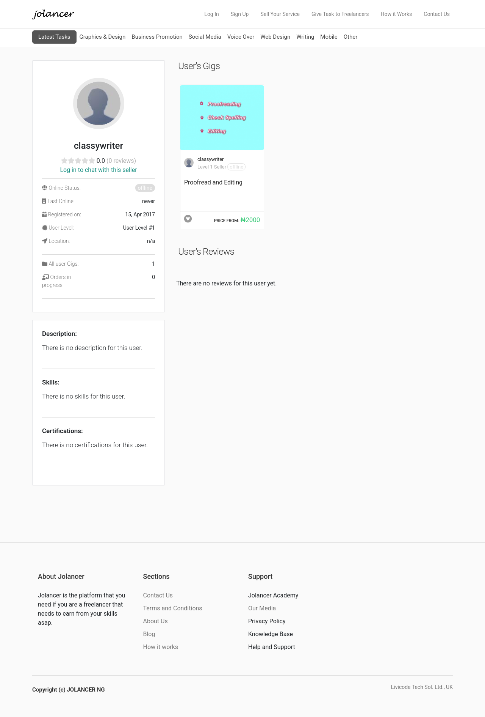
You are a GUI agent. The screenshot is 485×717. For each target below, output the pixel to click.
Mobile (328, 36)
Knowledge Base (270, 634)
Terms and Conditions (172, 608)
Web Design (275, 36)
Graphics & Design (103, 36)
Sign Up (240, 14)
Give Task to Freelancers (340, 14)
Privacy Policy (267, 621)
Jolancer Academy (273, 595)
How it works (160, 647)
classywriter (210, 159)
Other (351, 36)
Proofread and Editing (213, 182)
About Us (155, 621)
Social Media (205, 36)
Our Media (262, 608)
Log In (211, 14)
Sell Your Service (279, 14)
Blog (149, 634)
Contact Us (437, 14)
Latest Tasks (54, 36)
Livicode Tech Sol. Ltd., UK (422, 687)
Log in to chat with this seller (98, 169)
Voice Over (240, 36)
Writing (305, 36)
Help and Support (271, 647)
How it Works (396, 14)
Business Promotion (157, 36)
